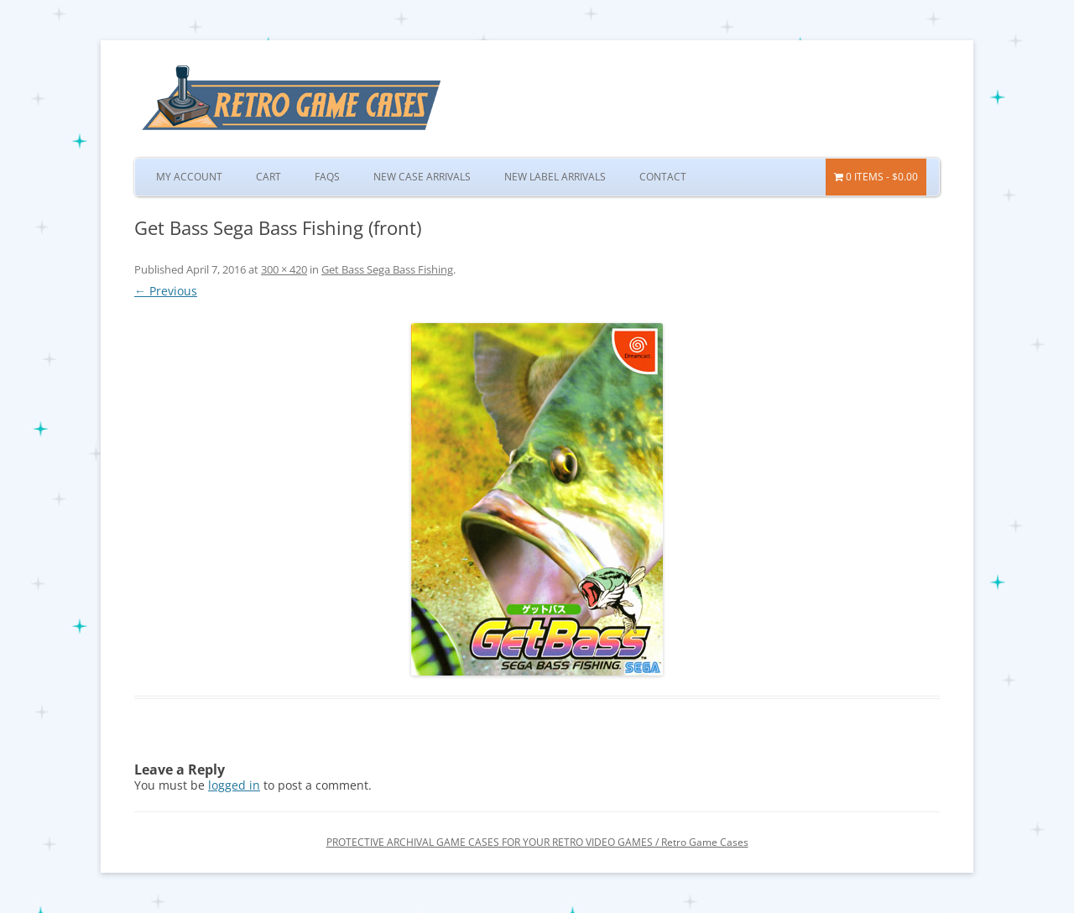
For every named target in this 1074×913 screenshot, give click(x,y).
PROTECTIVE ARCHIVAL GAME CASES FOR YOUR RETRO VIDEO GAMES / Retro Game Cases (537, 842)
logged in (234, 785)
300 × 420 (284, 269)
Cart (268, 177)
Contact (662, 177)
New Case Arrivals (422, 177)
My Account (189, 177)
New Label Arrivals (555, 177)
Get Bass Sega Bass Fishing (387, 269)
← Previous (165, 291)
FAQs (327, 177)
